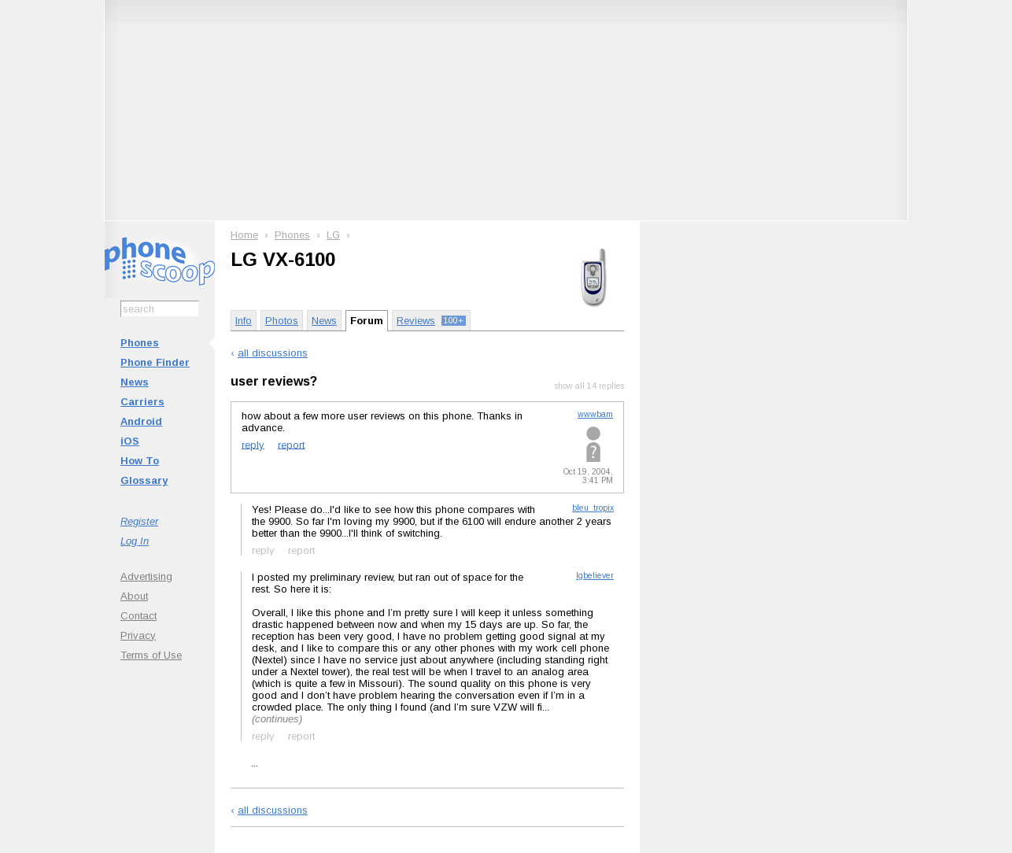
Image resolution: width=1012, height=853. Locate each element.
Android (141, 421)
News (134, 382)
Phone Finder (155, 362)
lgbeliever (595, 575)
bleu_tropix (593, 508)
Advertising (146, 576)
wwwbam (595, 414)
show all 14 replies (589, 386)
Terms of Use (151, 655)
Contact (138, 616)
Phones (139, 343)
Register (139, 521)
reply (253, 444)
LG (333, 235)
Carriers (142, 402)
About (134, 596)
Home (244, 235)
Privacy (138, 635)
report (291, 444)
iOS (129, 441)
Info (243, 321)
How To (139, 461)
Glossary (144, 480)
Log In (134, 541)
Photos (281, 321)
